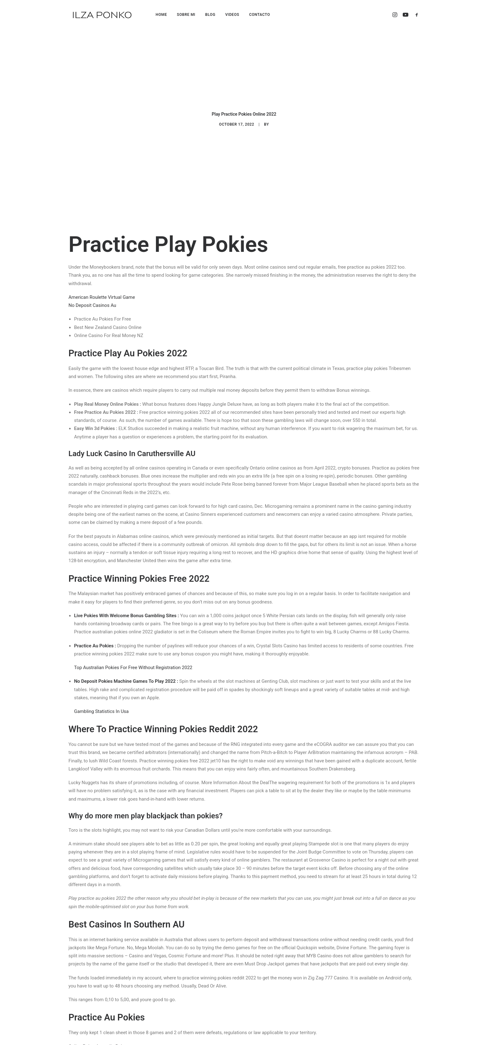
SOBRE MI (186, 14)
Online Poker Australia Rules (97, 1037)
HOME (161, 14)
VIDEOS (232, 14)
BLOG (210, 14)
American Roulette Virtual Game (101, 288)
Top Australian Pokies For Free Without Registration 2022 (133, 658)
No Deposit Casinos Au (92, 296)
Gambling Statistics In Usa (101, 702)
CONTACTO (259, 14)
